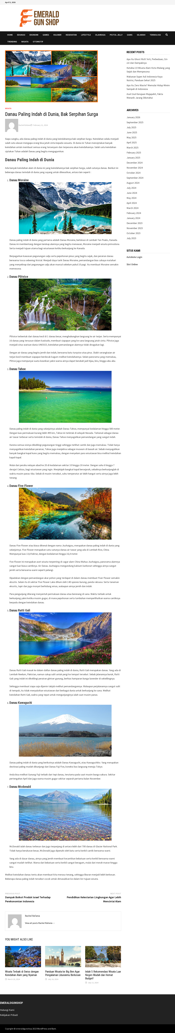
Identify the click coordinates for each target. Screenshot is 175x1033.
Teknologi (155, 34)
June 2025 (132, 132)
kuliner (57, 34)
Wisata (24, 41)
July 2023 (131, 238)
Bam (54, 1028)
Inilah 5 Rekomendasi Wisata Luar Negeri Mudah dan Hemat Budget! (103, 975)
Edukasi (21, 34)
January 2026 (133, 117)
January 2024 (133, 218)
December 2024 (134, 162)
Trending (12, 41)
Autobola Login (134, 257)
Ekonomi (34, 34)
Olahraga (100, 34)
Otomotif (38, 41)
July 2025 (131, 127)
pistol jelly (116, 34)
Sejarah (141, 34)
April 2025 (132, 142)
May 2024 (131, 197)
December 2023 (134, 223)
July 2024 (131, 187)
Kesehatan (71, 34)
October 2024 (133, 172)
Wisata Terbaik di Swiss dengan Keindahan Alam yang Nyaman (22, 973)
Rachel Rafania (24, 125)
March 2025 (132, 147)
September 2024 (135, 177)
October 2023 (133, 233)
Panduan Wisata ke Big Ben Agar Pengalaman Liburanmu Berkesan (63, 973)
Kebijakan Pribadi (9, 1015)
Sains (129, 34)
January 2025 (133, 157)
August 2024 (133, 182)
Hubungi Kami (7, 1009)
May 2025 (131, 137)
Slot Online (132, 264)
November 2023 (135, 228)
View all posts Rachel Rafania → (40, 923)
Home (10, 34)
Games (46, 34)
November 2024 (135, 167)
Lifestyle (86, 34)
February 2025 (134, 152)
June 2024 (132, 192)
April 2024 (132, 203)
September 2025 (135, 122)
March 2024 (132, 208)
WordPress (42, 1028)
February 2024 (134, 213)
